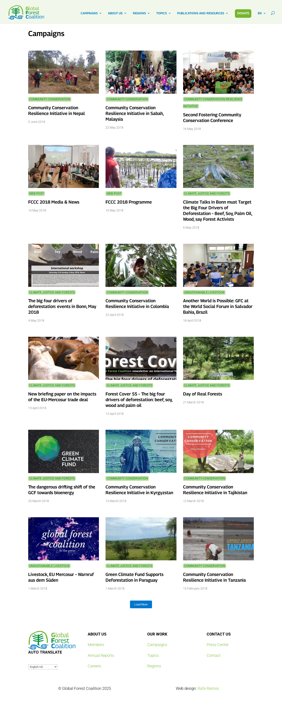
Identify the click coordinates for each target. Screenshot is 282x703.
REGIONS (139, 13)
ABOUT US (115, 13)
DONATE (243, 13)
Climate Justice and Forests (207, 193)
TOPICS (161, 13)
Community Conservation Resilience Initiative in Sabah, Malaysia (134, 113)
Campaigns (157, 644)
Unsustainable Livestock (204, 292)
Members (96, 644)
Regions (154, 666)
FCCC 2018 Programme (129, 202)
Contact (214, 655)
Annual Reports (101, 655)
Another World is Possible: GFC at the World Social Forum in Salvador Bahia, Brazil (217, 306)
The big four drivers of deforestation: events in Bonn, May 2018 (62, 306)
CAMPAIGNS (89, 13)
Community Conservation (49, 99)
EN (260, 13)
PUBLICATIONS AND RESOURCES (200, 13)
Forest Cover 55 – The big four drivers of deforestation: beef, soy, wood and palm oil (139, 399)
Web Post (36, 193)
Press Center (218, 644)
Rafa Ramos (208, 688)
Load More (141, 604)
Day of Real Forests (202, 394)
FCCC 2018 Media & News (53, 202)
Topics (153, 655)
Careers (94, 666)
